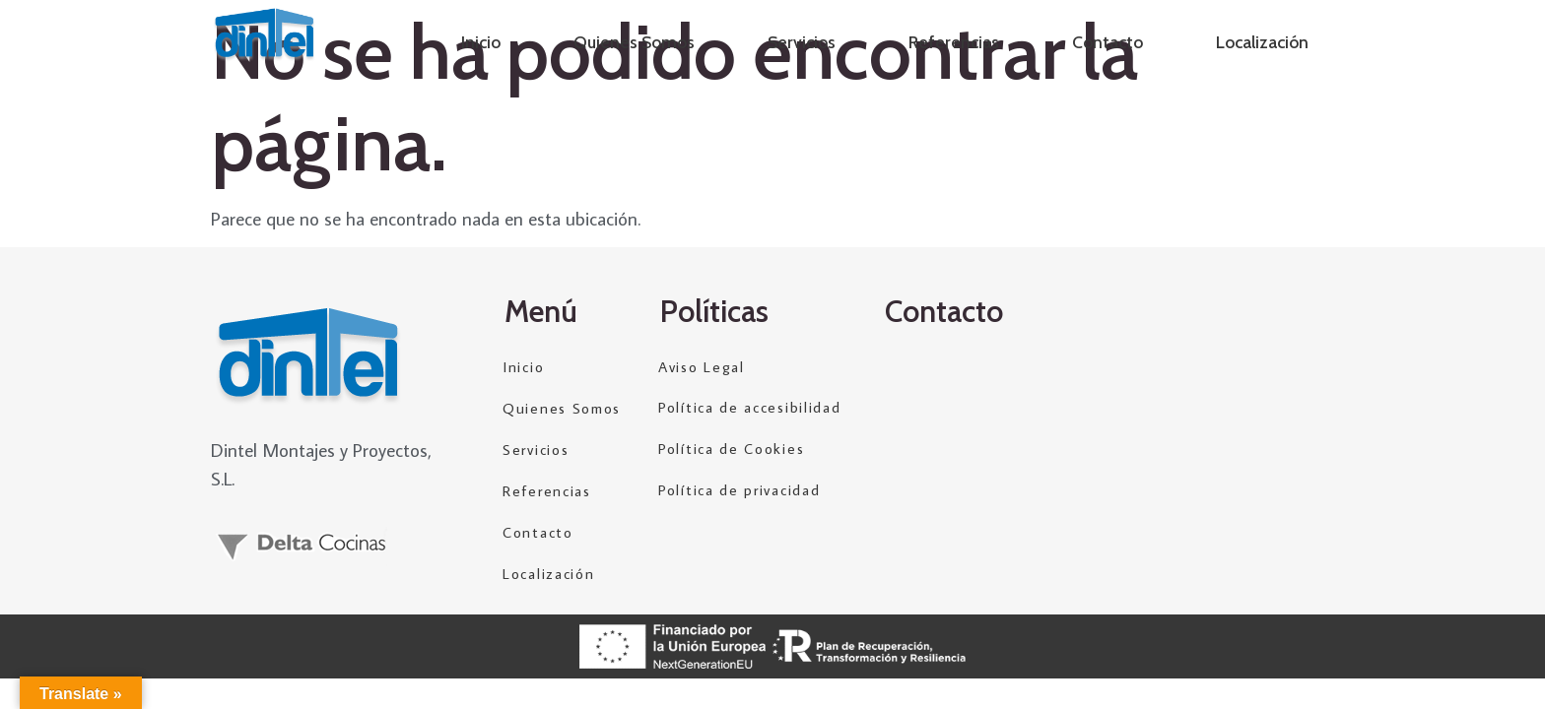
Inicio (481, 42)
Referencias (953, 42)
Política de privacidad (739, 491)
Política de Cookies (731, 449)
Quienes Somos (634, 42)
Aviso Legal (701, 366)
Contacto (1107, 42)
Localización (1262, 42)
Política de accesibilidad (749, 408)
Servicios (802, 42)
